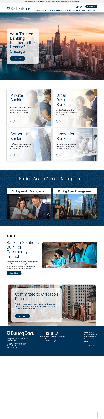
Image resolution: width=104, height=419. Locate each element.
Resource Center (89, 339)
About (86, 341)
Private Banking (41, 10)
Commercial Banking (55, 10)
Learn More (14, 273)
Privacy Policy (43, 337)
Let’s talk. (17, 58)
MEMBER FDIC (11, 346)
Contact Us (91, 7)
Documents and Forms (52, 339)
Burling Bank (19, 9)
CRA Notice (53, 337)
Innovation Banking (71, 10)
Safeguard (61, 337)
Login (79, 7)
